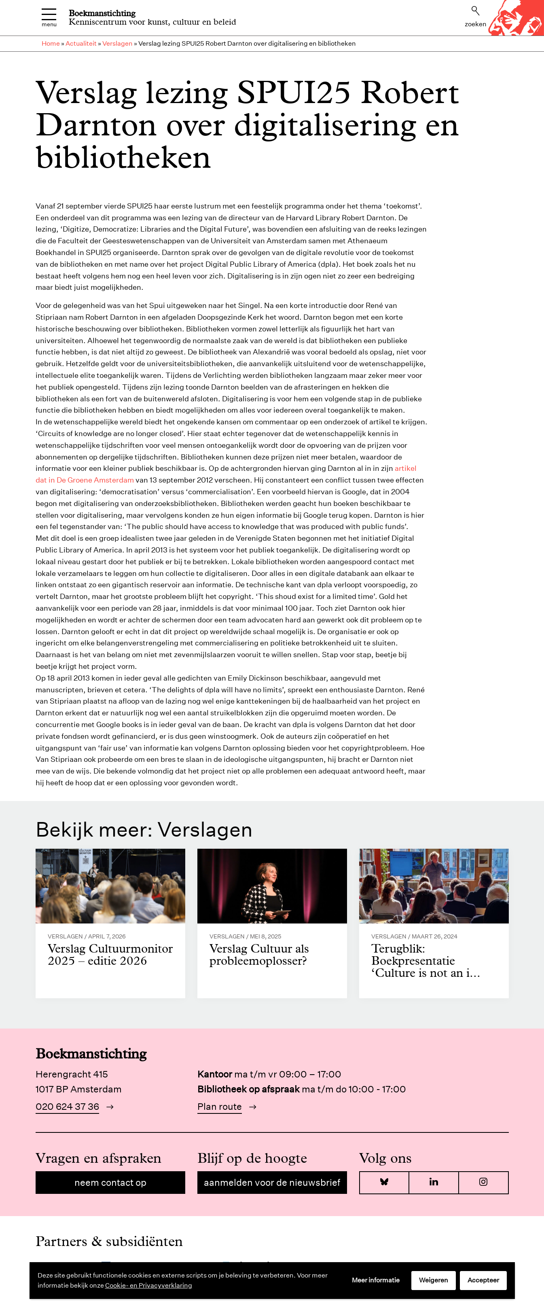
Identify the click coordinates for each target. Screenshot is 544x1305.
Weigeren (433, 1280)
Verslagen (117, 43)
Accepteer (483, 1280)
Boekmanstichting (102, 13)
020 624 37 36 (67, 1106)
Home (51, 43)
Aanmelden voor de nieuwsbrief (272, 1182)
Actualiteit (81, 43)
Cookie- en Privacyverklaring (148, 1285)
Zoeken (476, 17)
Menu (49, 17)
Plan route (219, 1106)
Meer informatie (376, 1280)
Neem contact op (110, 1182)
